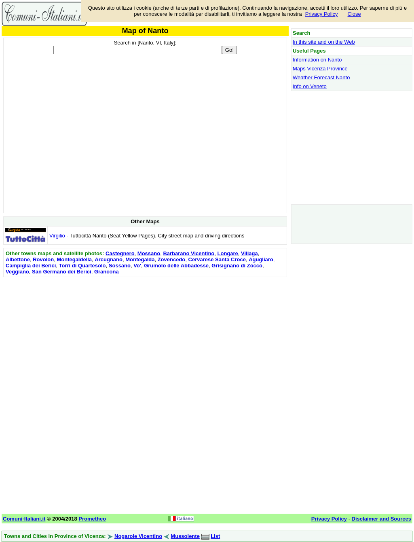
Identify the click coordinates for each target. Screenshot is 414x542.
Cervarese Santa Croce (217, 259)
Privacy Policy (321, 14)
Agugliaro (261, 259)
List (215, 536)
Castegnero (120, 253)
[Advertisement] (145, 335)
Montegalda (139, 259)
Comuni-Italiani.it (24, 519)
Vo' (137, 266)
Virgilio (57, 236)
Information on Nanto (317, 60)
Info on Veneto (310, 86)
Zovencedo (172, 259)
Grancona (106, 272)
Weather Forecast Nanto (321, 77)
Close (354, 14)
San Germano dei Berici (61, 272)
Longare (228, 253)
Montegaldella (74, 259)
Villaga (249, 253)
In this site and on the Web (324, 42)
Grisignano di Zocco (236, 266)
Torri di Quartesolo (82, 266)
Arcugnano (109, 259)
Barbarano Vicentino (188, 253)
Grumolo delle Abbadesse (176, 266)
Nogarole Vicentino (138, 536)
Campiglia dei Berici (31, 266)
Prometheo (92, 519)
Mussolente (185, 536)
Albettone (18, 259)
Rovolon (43, 259)
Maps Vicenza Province (320, 69)
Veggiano (17, 272)
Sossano (120, 266)
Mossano (148, 253)
